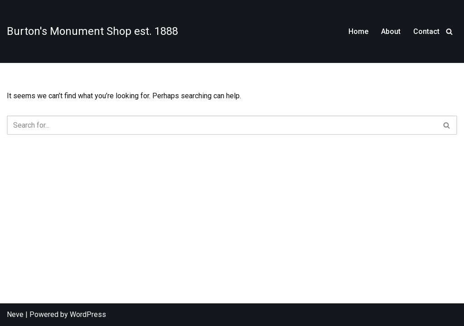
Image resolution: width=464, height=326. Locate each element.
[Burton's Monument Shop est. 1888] (92, 31)
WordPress (88, 314)
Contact (426, 31)
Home (358, 31)
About (391, 31)
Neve (15, 314)
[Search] (449, 31)
